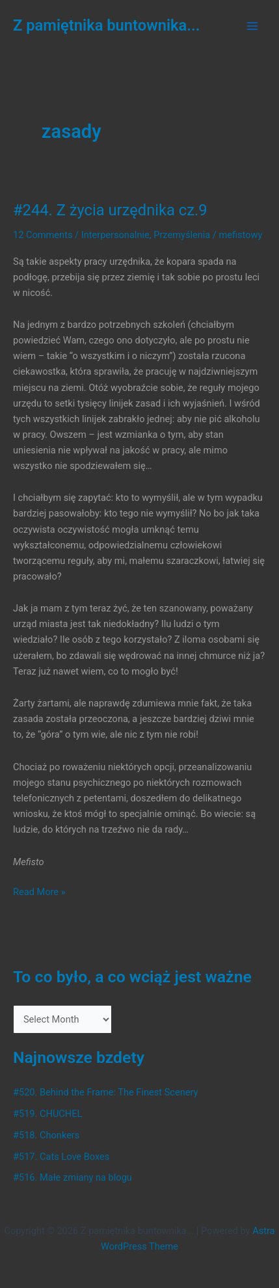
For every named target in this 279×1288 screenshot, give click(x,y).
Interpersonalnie (115, 235)
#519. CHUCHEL (47, 1114)
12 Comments (42, 235)
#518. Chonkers (46, 1135)
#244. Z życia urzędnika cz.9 (110, 210)
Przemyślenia (181, 235)
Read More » (39, 892)
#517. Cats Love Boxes (61, 1156)
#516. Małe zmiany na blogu (72, 1177)
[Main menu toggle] (252, 26)
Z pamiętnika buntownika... (106, 25)
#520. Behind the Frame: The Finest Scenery (105, 1092)
